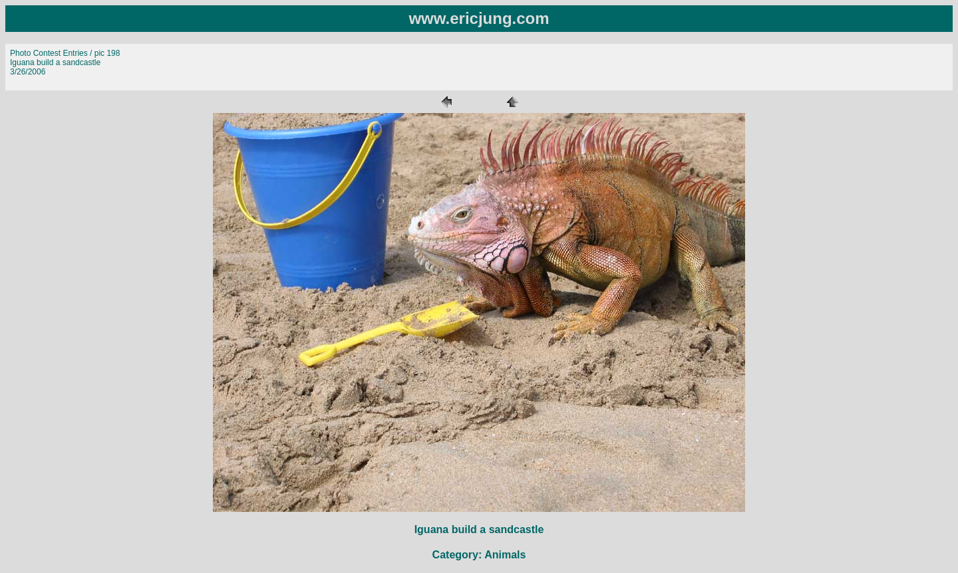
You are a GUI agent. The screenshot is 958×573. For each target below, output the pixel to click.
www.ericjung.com (478, 18)
